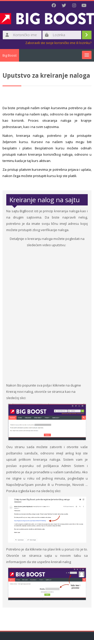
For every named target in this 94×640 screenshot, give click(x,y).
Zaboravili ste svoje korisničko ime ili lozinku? (58, 43)
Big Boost (10, 55)
